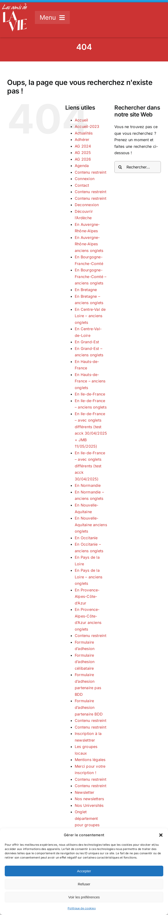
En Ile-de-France (90, 394)
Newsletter (84, 792)
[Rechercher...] (137, 167)
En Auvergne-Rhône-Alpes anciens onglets (89, 244)
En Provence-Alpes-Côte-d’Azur (87, 596)
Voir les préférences (84, 897)
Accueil (81, 120)
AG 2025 (83, 152)
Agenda (82, 165)
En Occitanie (86, 537)
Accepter (84, 871)
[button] (161, 835)
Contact (82, 185)
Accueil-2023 (87, 126)
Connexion (84, 178)
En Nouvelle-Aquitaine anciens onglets (91, 525)
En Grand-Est (87, 341)
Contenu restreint (90, 172)
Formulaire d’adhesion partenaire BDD (89, 707)
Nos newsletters (89, 798)
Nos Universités (89, 805)
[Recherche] (120, 167)
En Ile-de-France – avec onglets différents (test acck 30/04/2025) (90, 466)
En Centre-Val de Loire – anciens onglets (90, 316)
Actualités (84, 133)
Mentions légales (90, 759)
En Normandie (88, 485)
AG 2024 (83, 146)
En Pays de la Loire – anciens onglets (89, 577)
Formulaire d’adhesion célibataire (84, 662)
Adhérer (82, 139)
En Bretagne (86, 289)
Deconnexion (87, 204)
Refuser (84, 884)
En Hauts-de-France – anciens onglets (90, 381)
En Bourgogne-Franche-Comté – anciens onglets (91, 276)
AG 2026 (83, 159)
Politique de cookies (82, 908)
